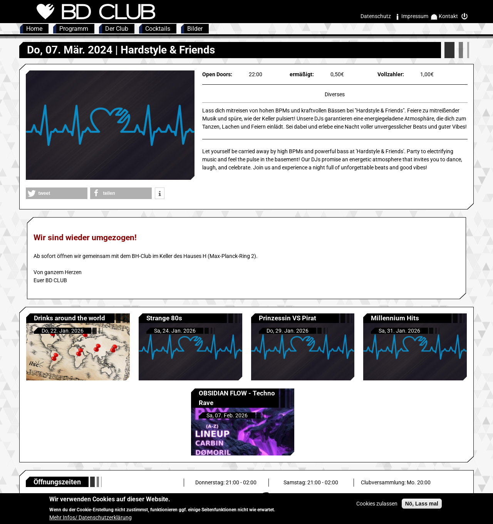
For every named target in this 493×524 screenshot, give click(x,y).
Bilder (195, 28)
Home (34, 28)
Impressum (414, 16)
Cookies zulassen (376, 505)
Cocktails (157, 28)
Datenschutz (376, 16)
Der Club (116, 28)
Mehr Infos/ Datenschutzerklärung (90, 519)
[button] (56, 193)
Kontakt (448, 16)
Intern (466, 16)
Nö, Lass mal (421, 505)
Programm (73, 28)
